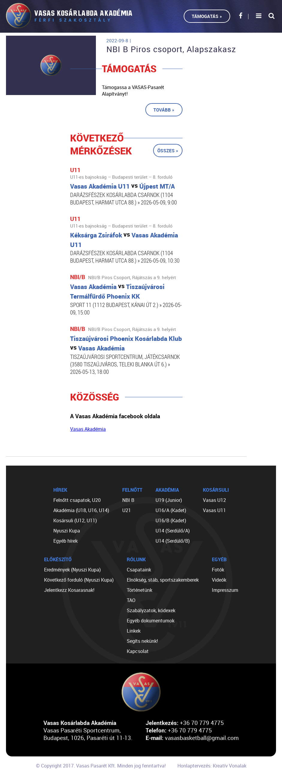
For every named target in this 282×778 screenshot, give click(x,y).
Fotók (218, 569)
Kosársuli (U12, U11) (75, 520)
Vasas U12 (214, 500)
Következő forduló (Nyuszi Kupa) (79, 580)
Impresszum (225, 590)
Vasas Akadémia (88, 429)
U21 (126, 510)
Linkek (134, 630)
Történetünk (139, 590)
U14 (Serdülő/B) (173, 541)
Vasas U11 (214, 510)
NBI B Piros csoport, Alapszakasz (171, 49)
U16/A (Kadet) (171, 510)
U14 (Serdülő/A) (173, 530)
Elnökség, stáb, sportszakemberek (163, 580)
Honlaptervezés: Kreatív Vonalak (211, 765)
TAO (131, 600)
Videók (219, 580)
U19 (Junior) (169, 500)
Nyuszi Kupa (66, 530)
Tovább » (163, 110)
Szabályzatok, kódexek (151, 610)
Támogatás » (207, 16)
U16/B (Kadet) (171, 520)
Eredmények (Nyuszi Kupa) (72, 569)
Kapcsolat (138, 651)
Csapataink (139, 569)
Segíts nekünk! (142, 641)
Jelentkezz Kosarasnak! (69, 590)
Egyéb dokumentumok (150, 620)
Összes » (167, 151)
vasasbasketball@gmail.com (202, 737)
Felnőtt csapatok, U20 (77, 500)
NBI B (128, 500)
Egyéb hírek (65, 541)
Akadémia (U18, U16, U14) (81, 510)
